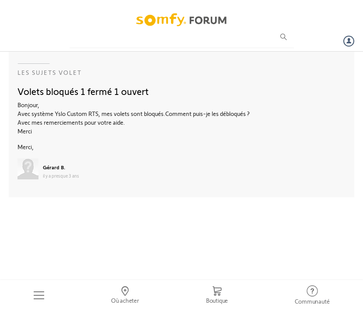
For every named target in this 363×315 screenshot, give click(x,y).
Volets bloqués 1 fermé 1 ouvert (83, 91)
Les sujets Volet (49, 72)
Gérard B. (54, 167)
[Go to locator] (124, 295)
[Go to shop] (217, 295)
